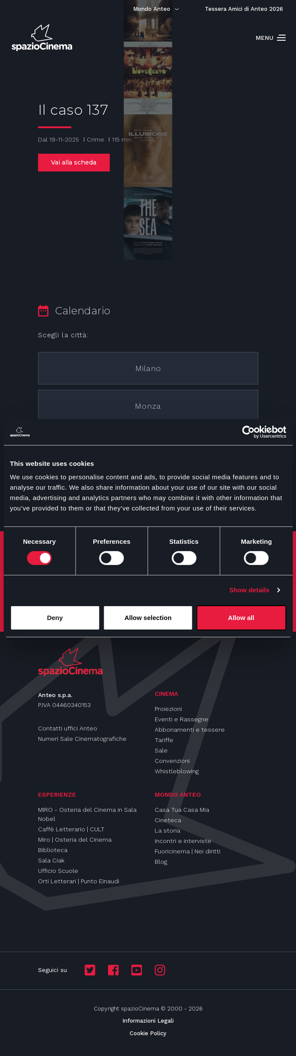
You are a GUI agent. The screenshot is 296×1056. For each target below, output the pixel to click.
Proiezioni (168, 708)
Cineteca (168, 820)
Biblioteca (52, 849)
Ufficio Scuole (58, 870)
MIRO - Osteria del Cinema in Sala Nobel (87, 814)
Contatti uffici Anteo (67, 728)
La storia (167, 830)
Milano (148, 368)
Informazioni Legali (148, 1020)
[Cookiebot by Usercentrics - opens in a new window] (248, 431)
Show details (249, 590)
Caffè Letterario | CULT (71, 829)
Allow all (241, 617)
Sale (161, 750)
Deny (55, 617)
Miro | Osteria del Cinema (74, 839)
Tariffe (164, 739)
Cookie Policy (148, 1033)
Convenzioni (172, 760)
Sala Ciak (51, 860)
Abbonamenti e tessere (190, 729)
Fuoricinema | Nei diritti (187, 851)
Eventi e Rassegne (181, 719)
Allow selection (148, 617)
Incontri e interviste (183, 840)
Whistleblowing (177, 771)
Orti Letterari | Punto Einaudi (78, 881)
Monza (148, 405)
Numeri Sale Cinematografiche (82, 738)
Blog (161, 861)
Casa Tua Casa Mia (182, 809)
